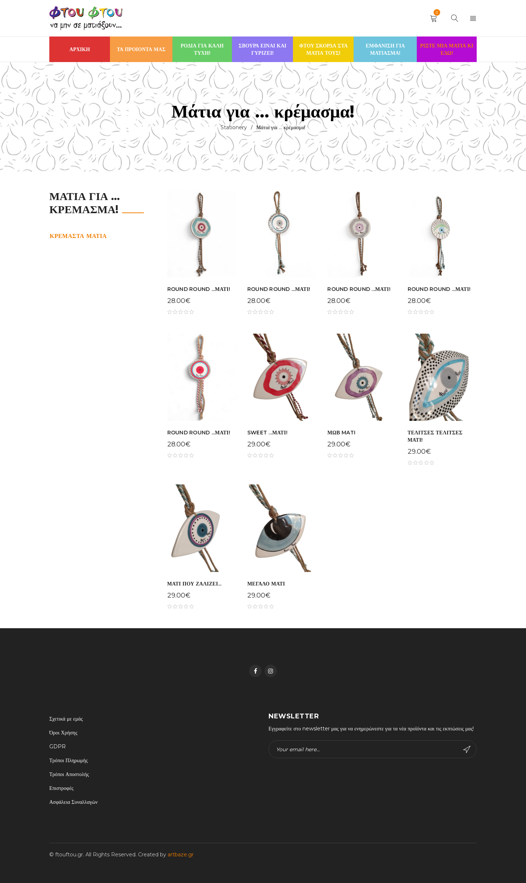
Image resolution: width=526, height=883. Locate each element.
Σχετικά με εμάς (66, 718)
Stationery (234, 127)
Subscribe (466, 749)
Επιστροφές (61, 788)
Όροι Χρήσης (63, 732)
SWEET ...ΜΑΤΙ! (267, 432)
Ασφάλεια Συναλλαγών (73, 802)
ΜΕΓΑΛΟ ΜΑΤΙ (266, 583)
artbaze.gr (181, 854)
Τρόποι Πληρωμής (68, 760)
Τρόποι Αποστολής (69, 774)
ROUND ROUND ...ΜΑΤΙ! (198, 289)
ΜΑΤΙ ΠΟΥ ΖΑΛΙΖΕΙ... (194, 583)
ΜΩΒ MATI (341, 432)
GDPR (57, 746)
